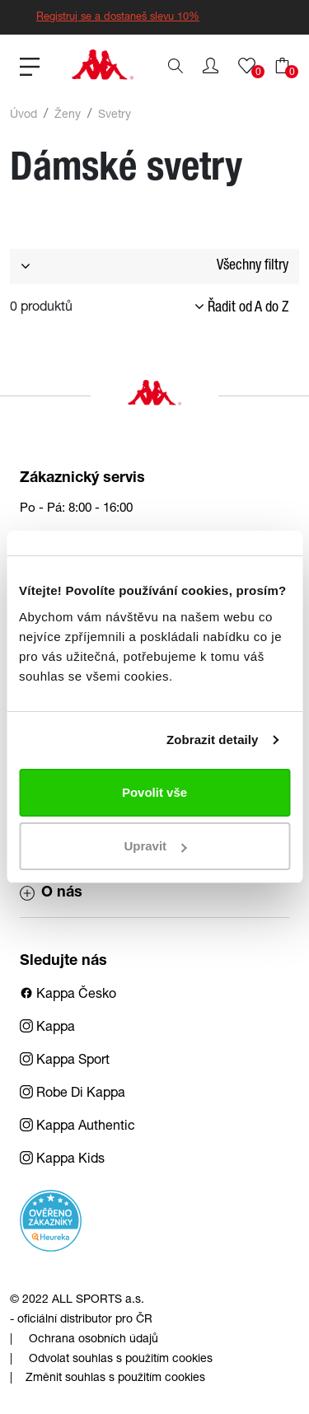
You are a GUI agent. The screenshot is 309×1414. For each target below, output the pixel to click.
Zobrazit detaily (212, 740)
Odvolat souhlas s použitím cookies (121, 1359)
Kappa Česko (68, 995)
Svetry (114, 115)
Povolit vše (154, 792)
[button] (210, 66)
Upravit (155, 846)
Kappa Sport (65, 1061)
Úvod (23, 115)
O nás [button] (51, 893)
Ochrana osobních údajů (93, 1340)
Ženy (67, 115)
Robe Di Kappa (72, 1094)
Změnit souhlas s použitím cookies (115, 1378)
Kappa (47, 1028)
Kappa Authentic (77, 1127)
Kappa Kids (62, 1160)
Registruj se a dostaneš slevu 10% (117, 17)
